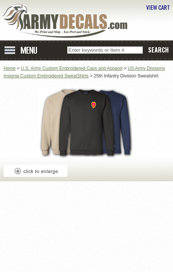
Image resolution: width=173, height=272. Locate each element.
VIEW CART (158, 7)
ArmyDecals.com (68, 21)
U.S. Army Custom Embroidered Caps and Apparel (71, 68)
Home (9, 68)
